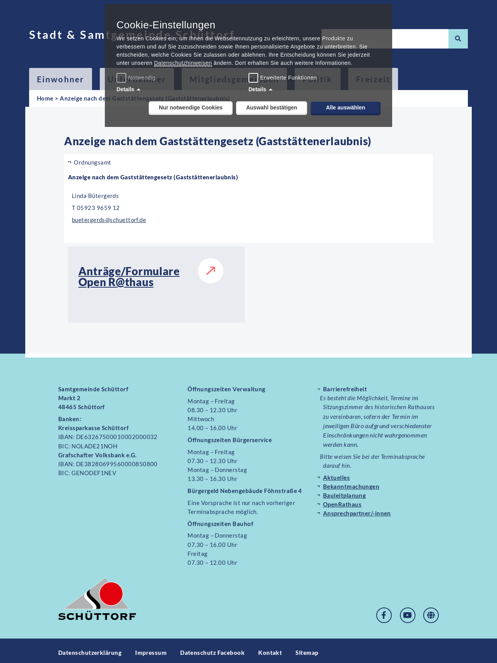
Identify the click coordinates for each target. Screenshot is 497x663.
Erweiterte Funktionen (288, 78)
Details (125, 89)
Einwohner (60, 79)
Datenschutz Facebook (212, 648)
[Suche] (458, 39)
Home (45, 98)
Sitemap (307, 648)
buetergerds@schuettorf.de (109, 219)
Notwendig (136, 77)
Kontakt (270, 648)
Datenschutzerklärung (90, 648)
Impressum (151, 648)
